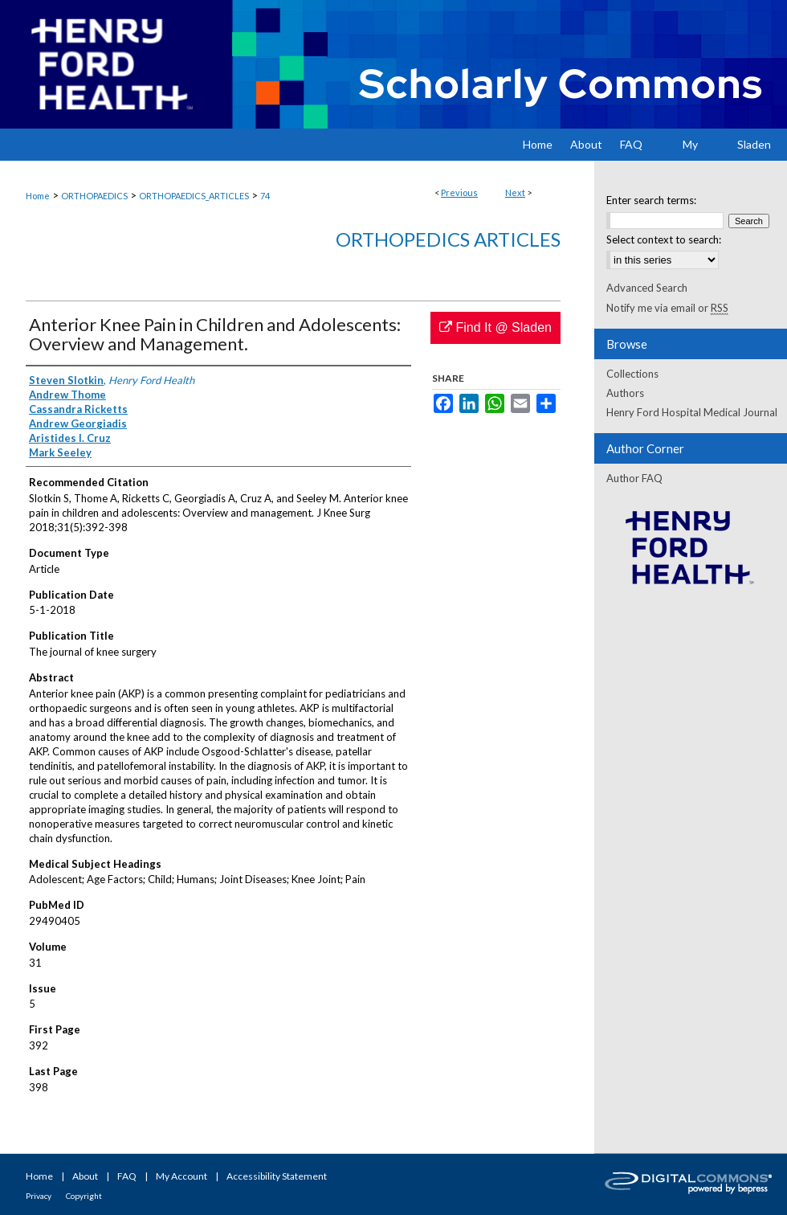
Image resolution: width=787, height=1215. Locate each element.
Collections (632, 373)
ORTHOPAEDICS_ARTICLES (194, 195)
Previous (459, 192)
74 (265, 195)
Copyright (84, 1196)
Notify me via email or (667, 307)
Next (515, 192)
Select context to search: (663, 239)
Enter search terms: (651, 200)
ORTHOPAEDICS (94, 195)
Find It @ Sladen (495, 327)
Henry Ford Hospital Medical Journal (691, 412)
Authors (625, 393)
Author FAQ (634, 478)
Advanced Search (646, 287)
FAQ (127, 1176)
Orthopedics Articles (448, 239)
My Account (181, 1176)
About (85, 1176)
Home (38, 195)
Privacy (38, 1196)
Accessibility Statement (276, 1176)
